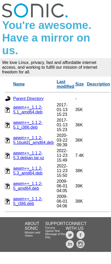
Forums (50, 227)
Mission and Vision (32, 234)
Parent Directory (28, 98)
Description (98, 84)
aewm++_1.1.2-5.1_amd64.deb (27, 109)
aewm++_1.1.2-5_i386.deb (27, 201)
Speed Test (52, 230)
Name (19, 84)
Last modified (65, 84)
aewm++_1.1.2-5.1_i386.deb (27, 124)
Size (79, 84)
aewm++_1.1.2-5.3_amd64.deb (27, 170)
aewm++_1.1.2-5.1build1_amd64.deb (33, 140)
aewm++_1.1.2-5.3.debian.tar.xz (28, 155)
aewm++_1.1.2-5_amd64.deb (27, 186)
